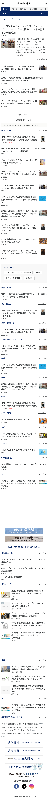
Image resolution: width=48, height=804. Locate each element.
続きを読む (42, 59)
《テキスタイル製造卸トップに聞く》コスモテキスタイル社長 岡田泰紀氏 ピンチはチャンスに (19, 227)
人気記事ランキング (24, 120)
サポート (43, 9)
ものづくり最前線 (13, 278)
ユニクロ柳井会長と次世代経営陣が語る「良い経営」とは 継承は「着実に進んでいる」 (28, 593)
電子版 (14, 9)
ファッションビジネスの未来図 (18, 272)
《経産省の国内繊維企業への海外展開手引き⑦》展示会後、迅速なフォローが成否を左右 (28, 688)
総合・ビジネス (16, 599)
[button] (8, 3)
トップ (5, 14)
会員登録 (33, 9)
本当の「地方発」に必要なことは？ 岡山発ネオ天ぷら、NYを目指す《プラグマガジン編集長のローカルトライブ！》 (19, 213)
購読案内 (23, 9)
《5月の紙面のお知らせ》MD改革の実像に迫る (18, 125)
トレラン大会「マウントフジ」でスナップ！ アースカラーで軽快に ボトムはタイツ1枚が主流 (23, 29)
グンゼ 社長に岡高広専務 (12, 577)
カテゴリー (40, 13)
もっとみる (42, 130)
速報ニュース (24, 115)
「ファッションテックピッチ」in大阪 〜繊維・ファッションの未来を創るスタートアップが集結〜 (19, 483)
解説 (38, 272)
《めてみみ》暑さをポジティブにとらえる (18, 450)
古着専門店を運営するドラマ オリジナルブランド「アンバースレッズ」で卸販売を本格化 (19, 253)
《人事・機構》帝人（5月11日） (14, 420)
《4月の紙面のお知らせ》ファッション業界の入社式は (23, 734)
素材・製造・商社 (17, 672)
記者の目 (29, 278)
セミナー (14, 640)
